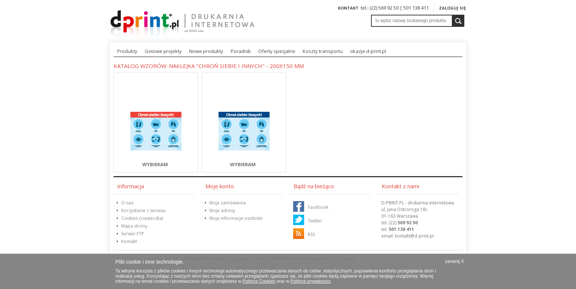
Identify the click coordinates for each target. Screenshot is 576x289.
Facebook (318, 207)
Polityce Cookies (258, 281)
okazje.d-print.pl (368, 51)
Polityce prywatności (311, 281)
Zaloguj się (452, 8)
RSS (311, 234)
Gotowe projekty (163, 51)
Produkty (127, 51)
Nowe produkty (206, 51)
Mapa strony (134, 226)
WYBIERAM (155, 164)
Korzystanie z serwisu (143, 210)
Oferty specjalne (276, 51)
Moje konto (219, 186)
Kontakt (348, 8)
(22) (403, 223)
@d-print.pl (414, 236)
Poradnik (241, 51)
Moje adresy (222, 210)
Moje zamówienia (227, 203)
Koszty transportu (323, 51)
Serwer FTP (132, 234)
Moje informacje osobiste (236, 218)
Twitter (315, 221)
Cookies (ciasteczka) (142, 218)
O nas (127, 203)
